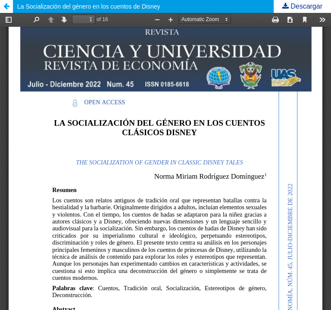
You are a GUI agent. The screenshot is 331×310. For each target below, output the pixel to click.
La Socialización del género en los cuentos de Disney (88, 6)
